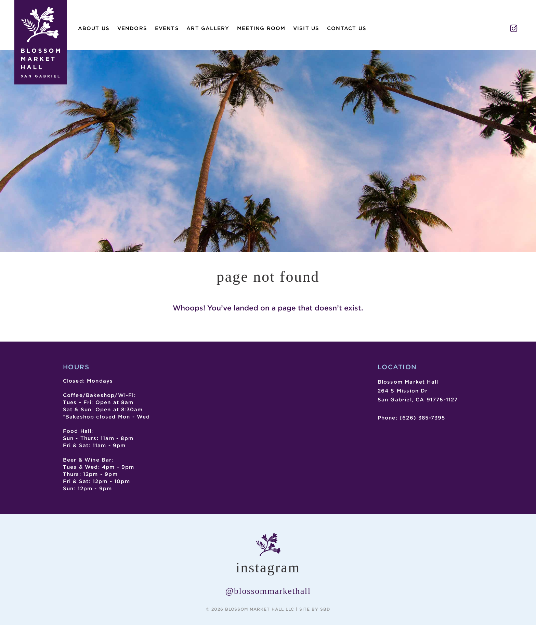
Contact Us (346, 28)
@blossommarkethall (268, 591)
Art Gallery (207, 28)
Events (167, 28)
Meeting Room (261, 28)
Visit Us (306, 28)
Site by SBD (314, 609)
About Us (94, 28)
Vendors (132, 28)
